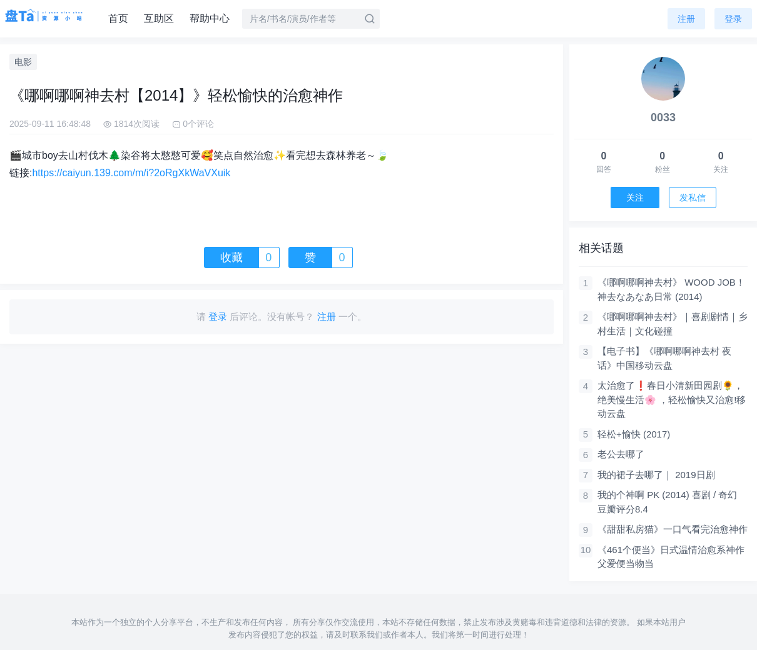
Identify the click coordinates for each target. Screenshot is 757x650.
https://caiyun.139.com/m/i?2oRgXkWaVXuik (131, 173)
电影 (23, 62)
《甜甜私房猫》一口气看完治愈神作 (672, 529)
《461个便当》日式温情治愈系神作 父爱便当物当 (670, 556)
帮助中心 (210, 18)
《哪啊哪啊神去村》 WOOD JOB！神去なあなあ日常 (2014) (671, 289)
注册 (686, 19)
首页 (118, 18)
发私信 (692, 197)
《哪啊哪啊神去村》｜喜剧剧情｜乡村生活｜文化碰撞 (672, 323)
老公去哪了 (620, 454)
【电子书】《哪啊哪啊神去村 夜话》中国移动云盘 (664, 358)
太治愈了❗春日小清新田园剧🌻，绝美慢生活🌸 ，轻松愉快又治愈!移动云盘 (671, 399)
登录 (733, 19)
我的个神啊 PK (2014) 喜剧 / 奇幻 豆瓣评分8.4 (667, 501)
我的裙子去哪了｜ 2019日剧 (656, 474)
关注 (635, 197)
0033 (663, 117)
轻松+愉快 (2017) (633, 434)
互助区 (159, 18)
